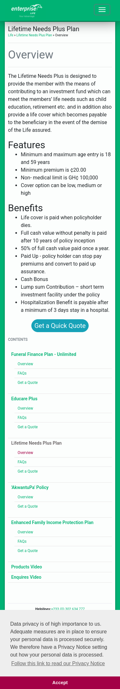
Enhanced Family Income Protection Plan (52, 522)
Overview (25, 364)
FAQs (22, 373)
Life (10, 35)
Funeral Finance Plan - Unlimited (43, 354)
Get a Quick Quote (59, 326)
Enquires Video (26, 577)
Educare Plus (24, 398)
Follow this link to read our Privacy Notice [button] (58, 663)
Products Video (26, 566)
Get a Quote (28, 382)
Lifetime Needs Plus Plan (34, 35)
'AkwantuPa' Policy (30, 487)
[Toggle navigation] (102, 9)
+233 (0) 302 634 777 (68, 609)
